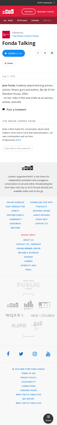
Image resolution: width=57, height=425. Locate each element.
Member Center (45, 11)
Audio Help (42, 219)
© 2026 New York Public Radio (28, 369)
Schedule (35, 20)
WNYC (18, 140)
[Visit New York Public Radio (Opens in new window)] (28, 284)
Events (15, 211)
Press (28, 270)
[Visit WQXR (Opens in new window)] (14, 315)
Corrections (29, 386)
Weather (15, 228)
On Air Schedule (15, 202)
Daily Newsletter (15, 207)
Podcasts (41, 207)
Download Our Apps (41, 202)
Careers (28, 261)
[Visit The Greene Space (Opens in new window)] (43, 325)
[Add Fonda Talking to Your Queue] (8, 63)
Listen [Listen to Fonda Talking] (13, 53)
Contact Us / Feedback (28, 244)
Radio (10, 20)
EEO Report (28, 399)
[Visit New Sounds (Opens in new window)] (43, 315)
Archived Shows (41, 211)
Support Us (41, 224)
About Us (28, 240)
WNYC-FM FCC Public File (28, 395)
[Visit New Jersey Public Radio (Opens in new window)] (14, 326)
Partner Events (15, 215)
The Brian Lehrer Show (25, 36)
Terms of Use (28, 373)
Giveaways (15, 224)
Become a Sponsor (28, 253)
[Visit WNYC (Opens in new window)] (13, 305)
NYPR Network (46, 2)
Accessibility (29, 382)
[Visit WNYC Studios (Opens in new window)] (44, 305)
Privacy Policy (28, 378)
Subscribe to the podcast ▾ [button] (18, 148)
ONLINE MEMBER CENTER (29, 248)
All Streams (22, 20)
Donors (28, 257)
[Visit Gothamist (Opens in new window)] (28, 305)
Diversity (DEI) (28, 265)
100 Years (47, 20)
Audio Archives (41, 215)
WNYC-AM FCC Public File (28, 403)
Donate (29, 11)
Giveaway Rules (28, 390)
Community (15, 219)
